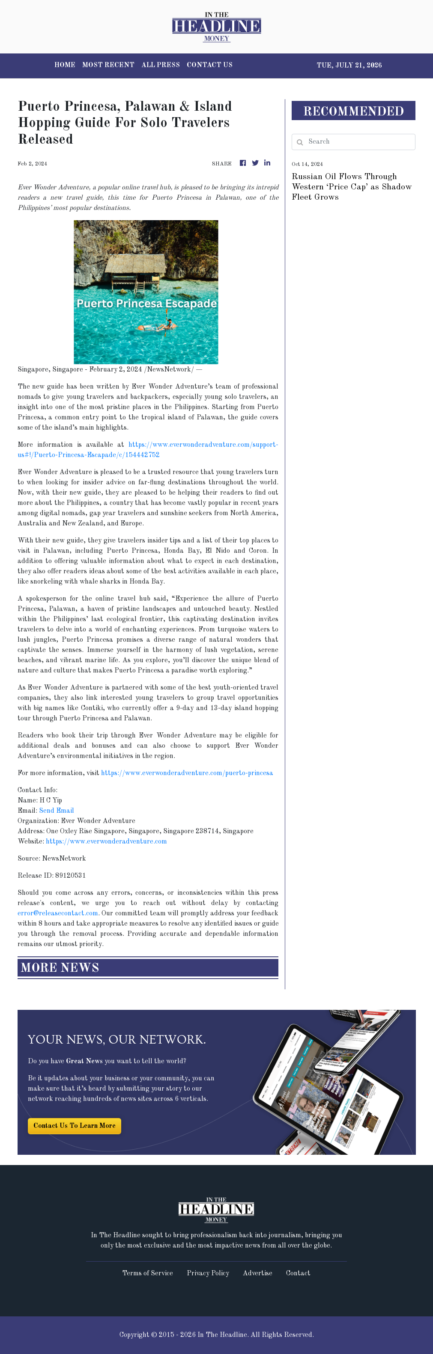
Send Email (56, 811)
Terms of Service (147, 1273)
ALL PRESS (160, 65)
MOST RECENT (108, 65)
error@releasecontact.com (58, 913)
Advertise (257, 1273)
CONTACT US (210, 65)
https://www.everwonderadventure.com (106, 841)
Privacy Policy (208, 1273)
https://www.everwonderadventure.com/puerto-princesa (187, 773)
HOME (64, 65)
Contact (298, 1273)
